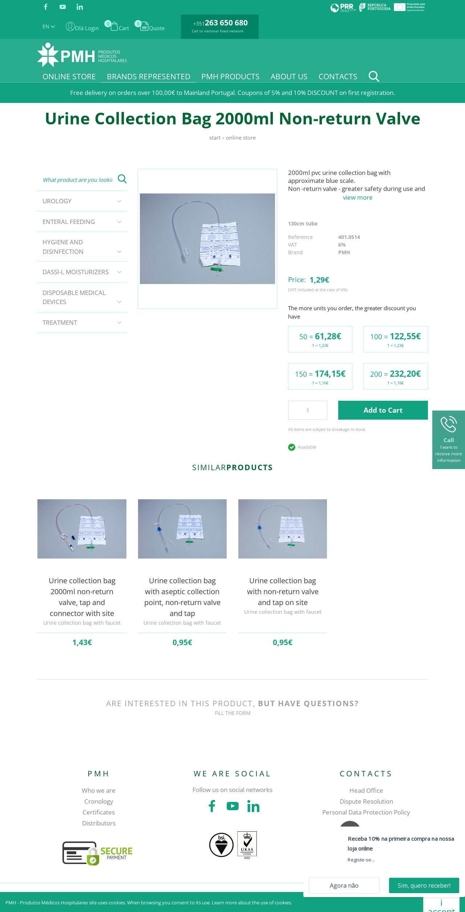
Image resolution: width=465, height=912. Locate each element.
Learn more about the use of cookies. (252, 902)
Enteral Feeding (69, 221)
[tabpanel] (207, 239)
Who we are (99, 790)
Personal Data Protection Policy (366, 812)
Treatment (60, 322)
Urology (57, 201)
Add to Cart (383, 410)
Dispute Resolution (366, 801)
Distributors (99, 823)
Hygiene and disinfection (63, 247)
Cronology (98, 801)
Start (215, 137)
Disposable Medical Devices (74, 297)
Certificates (98, 812)
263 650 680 (226, 22)
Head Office (366, 790)
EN (49, 26)
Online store (241, 137)
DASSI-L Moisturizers (76, 272)
